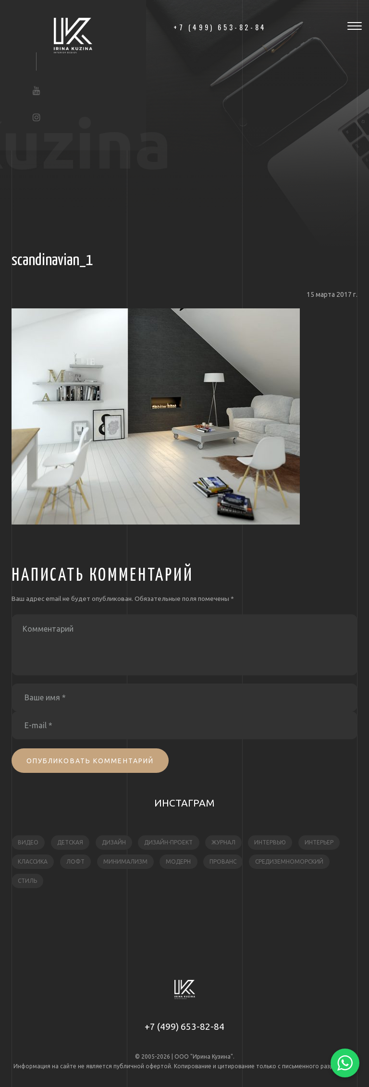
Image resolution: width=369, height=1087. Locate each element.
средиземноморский (289, 861)
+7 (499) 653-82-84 (184, 1026)
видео (28, 842)
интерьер (319, 842)
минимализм (125, 861)
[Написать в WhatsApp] (345, 1063)
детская (70, 842)
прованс (222, 861)
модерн (178, 861)
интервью (270, 842)
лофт (75, 861)
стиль (27, 881)
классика (33, 861)
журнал (223, 842)
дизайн (114, 842)
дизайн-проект (168, 842)
